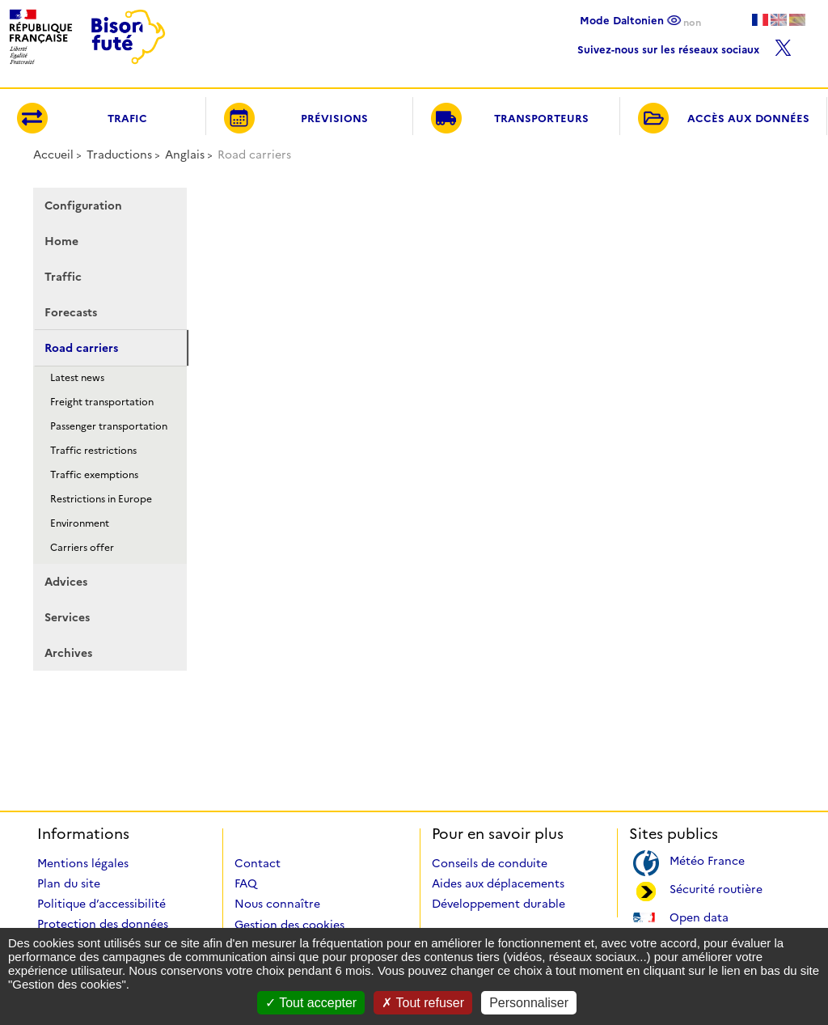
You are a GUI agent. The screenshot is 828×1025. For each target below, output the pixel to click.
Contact (257, 863)
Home (61, 241)
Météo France (707, 859)
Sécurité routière (716, 888)
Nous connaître (277, 903)
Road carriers (81, 348)
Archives (68, 653)
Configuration (83, 205)
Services (67, 617)
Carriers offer (82, 547)
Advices (65, 581)
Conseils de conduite (489, 863)
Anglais (185, 154)
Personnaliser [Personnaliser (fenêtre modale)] (528, 1003)
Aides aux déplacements (498, 883)
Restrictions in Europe (101, 499)
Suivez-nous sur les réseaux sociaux (684, 46)
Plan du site (68, 883)
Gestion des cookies (289, 924)
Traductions (119, 154)
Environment (79, 523)
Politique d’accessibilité (101, 903)
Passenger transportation (108, 426)
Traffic (63, 276)
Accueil (53, 154)
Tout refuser (423, 1003)
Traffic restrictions (93, 450)
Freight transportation (102, 402)
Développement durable (498, 903)
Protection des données (102, 924)
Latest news (77, 377)
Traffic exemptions (94, 474)
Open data (699, 916)
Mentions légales (83, 863)
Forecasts (70, 312)
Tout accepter (311, 1003)
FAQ (245, 883)
